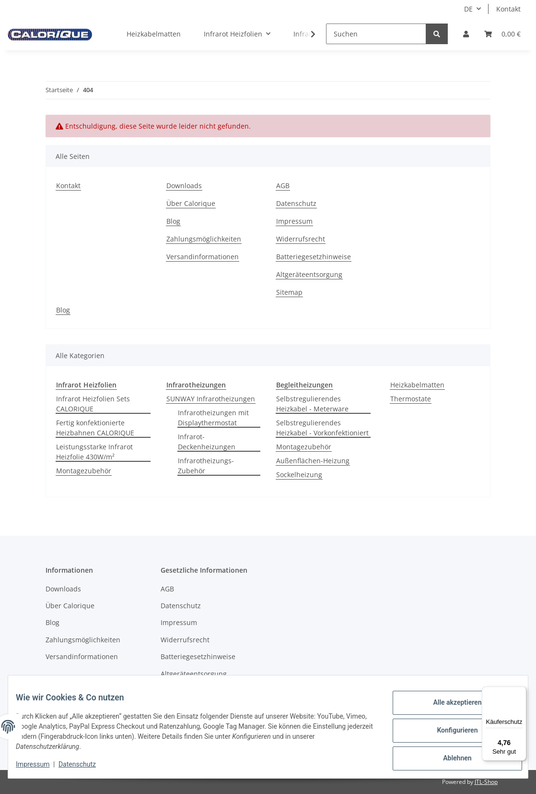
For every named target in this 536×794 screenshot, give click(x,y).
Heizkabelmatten (417, 384)
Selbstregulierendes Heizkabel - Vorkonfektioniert (322, 427)
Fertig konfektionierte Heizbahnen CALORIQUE (95, 427)
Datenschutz (296, 203)
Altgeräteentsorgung (309, 274)
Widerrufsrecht (300, 238)
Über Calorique (190, 203)
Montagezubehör (83, 470)
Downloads (184, 185)
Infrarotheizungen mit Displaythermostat (213, 417)
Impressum (294, 221)
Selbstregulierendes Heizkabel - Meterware (312, 403)
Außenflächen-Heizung (313, 460)
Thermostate (410, 398)
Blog (173, 221)
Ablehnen (449, 756)
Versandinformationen (202, 256)
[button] (466, 33)
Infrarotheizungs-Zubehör (206, 465)
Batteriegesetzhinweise (313, 256)
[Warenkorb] (502, 33)
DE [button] (468, 8)
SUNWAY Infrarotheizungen (210, 398)
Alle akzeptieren (449, 706)
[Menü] (520, 692)
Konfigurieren (449, 731)
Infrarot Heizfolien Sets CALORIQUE (93, 403)
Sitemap (289, 292)
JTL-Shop (486, 782)
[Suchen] (376, 34)
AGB (283, 185)
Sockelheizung (299, 474)
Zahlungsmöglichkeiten (203, 238)
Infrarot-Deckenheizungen (206, 441)
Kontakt (508, 8)
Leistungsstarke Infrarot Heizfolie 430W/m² (94, 451)
